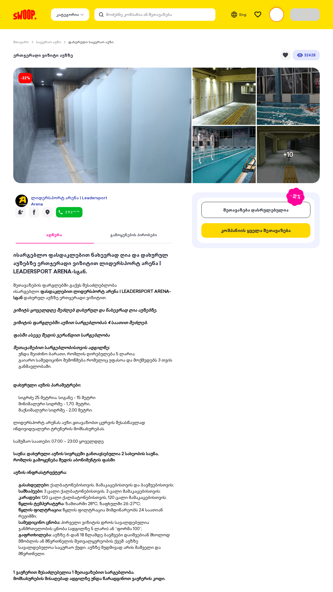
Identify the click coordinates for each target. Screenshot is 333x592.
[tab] (54, 235)
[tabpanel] (93, 416)
